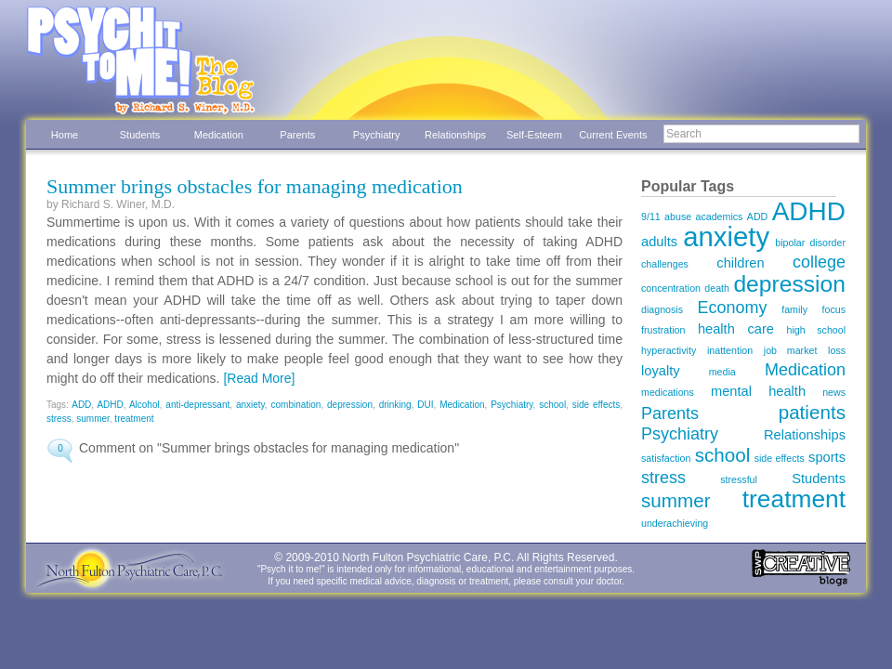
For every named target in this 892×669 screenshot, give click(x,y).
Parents (297, 134)
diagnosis (662, 309)
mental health (758, 391)
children (740, 263)
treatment (133, 418)
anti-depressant (197, 405)
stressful (738, 479)
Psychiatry (376, 134)
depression (350, 405)
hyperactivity (668, 350)
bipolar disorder (810, 242)
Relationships (455, 134)
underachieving (674, 523)
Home (64, 134)
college (819, 262)
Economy (732, 307)
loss (837, 350)
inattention (730, 350)
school (552, 405)
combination (296, 405)
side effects (596, 405)
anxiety (250, 405)
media (722, 371)
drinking (395, 405)
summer (93, 418)
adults (659, 241)
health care (736, 328)
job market (791, 350)
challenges (665, 263)
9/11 (651, 216)
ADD (81, 405)
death (716, 288)
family (794, 309)
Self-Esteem (534, 134)
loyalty (660, 370)
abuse (677, 216)
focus (834, 309)
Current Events (613, 134)
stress (59, 418)
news (834, 392)
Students (140, 134)
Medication (218, 134)
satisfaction (665, 458)
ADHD (110, 405)
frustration (663, 329)
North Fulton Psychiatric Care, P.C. (428, 557)
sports (827, 457)
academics (719, 216)
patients (812, 412)
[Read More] (259, 378)
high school (816, 329)
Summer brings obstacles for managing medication (254, 186)
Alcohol (144, 405)
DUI (425, 405)
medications (667, 392)
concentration (671, 288)
